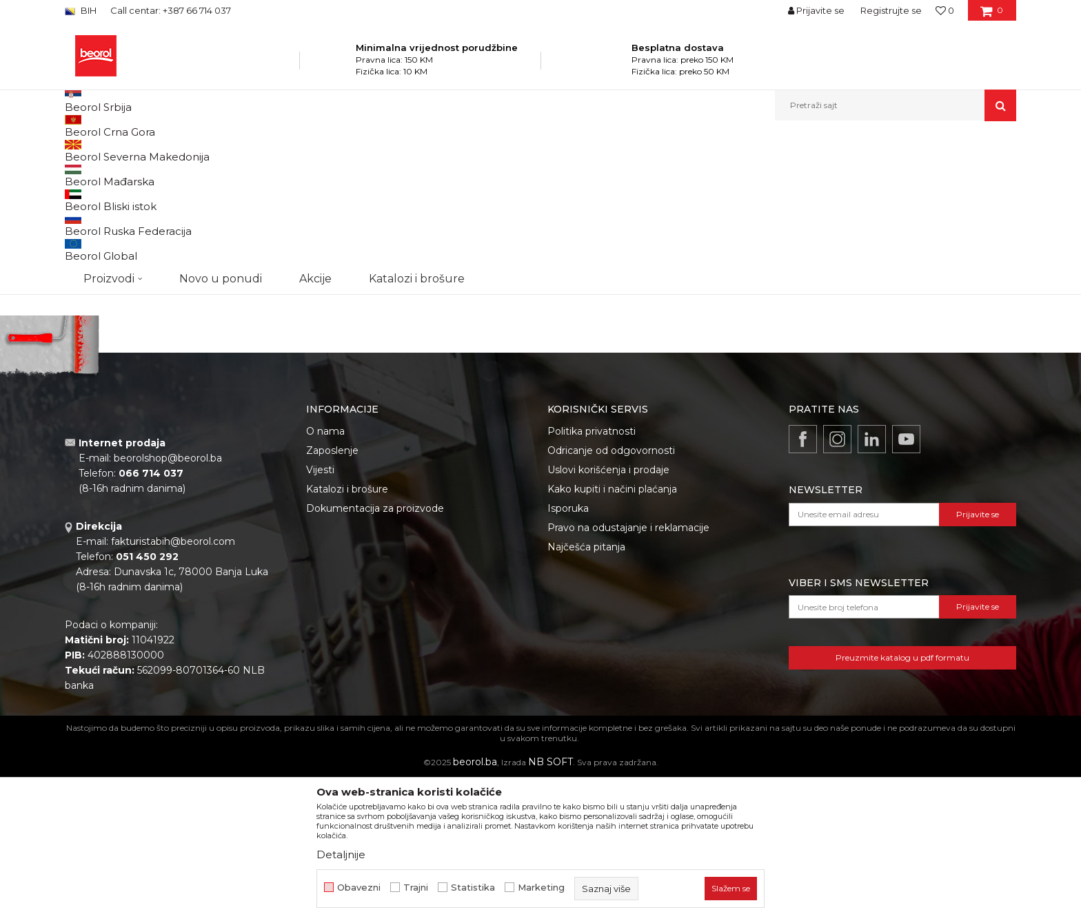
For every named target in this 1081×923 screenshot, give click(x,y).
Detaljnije (340, 854)
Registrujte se (891, 10)
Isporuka (568, 650)
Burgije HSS (96, 223)
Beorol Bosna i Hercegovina (119, 150)
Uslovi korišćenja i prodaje (608, 611)
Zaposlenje (332, 592)
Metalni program (264, 150)
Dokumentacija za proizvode (375, 650)
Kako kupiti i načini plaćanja (612, 631)
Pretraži (135, 397)
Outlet (91, 292)
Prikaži (868, 173)
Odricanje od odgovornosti (611, 592)
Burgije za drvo (102, 206)
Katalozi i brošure (347, 631)
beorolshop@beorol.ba (168, 600)
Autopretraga (604, 173)
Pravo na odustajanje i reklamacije (628, 669)
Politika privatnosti (591, 573)
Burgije (322, 150)
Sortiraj (668, 173)
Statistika (473, 887)
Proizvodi (202, 150)
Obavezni (359, 887)
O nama (325, 573)
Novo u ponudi (220, 105)
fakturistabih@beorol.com (173, 683)
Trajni (415, 887)
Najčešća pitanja (586, 689)
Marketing (541, 887)
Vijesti (320, 611)
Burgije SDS (96, 239)
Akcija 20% (100, 309)
